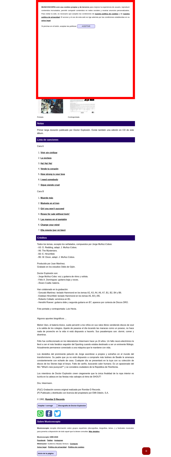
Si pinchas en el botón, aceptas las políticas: (59, 26)
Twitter (57, 413)
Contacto (74, 444)
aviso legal (46, 21)
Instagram (58, 440)
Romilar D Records (55, 399)
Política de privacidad (57, 447)
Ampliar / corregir (45, 406)
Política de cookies (76, 447)
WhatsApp (40, 413)
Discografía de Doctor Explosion (72, 406)
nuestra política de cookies (106, 14)
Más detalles (94, 431)
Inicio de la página (46, 453)
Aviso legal (42, 447)
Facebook (49, 413)
